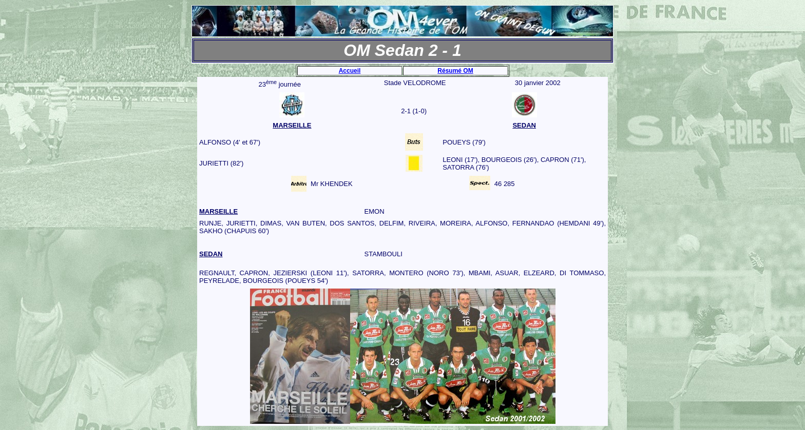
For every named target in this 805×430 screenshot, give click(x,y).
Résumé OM (455, 70)
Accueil (350, 70)
